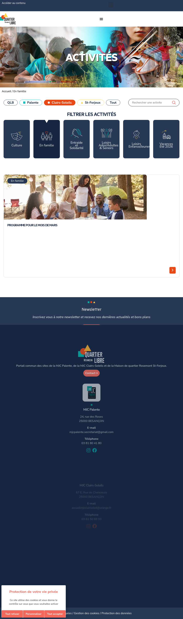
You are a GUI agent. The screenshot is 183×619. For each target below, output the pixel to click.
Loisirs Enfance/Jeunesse (138, 139)
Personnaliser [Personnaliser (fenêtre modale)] (34, 614)
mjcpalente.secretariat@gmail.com (91, 432)
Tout (113, 102)
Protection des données (117, 613)
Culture (17, 139)
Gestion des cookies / (88, 613)
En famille (46, 139)
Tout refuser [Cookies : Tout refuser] (12, 614)
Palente (33, 102)
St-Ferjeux (92, 102)
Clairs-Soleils (62, 102)
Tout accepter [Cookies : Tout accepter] (55, 614)
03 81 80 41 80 (91, 443)
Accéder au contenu (13, 3)
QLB (10, 102)
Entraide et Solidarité (76, 139)
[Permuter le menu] (101, 19)
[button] (111, 5)
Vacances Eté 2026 (166, 139)
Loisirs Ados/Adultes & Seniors (108, 139)
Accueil (6, 91)
